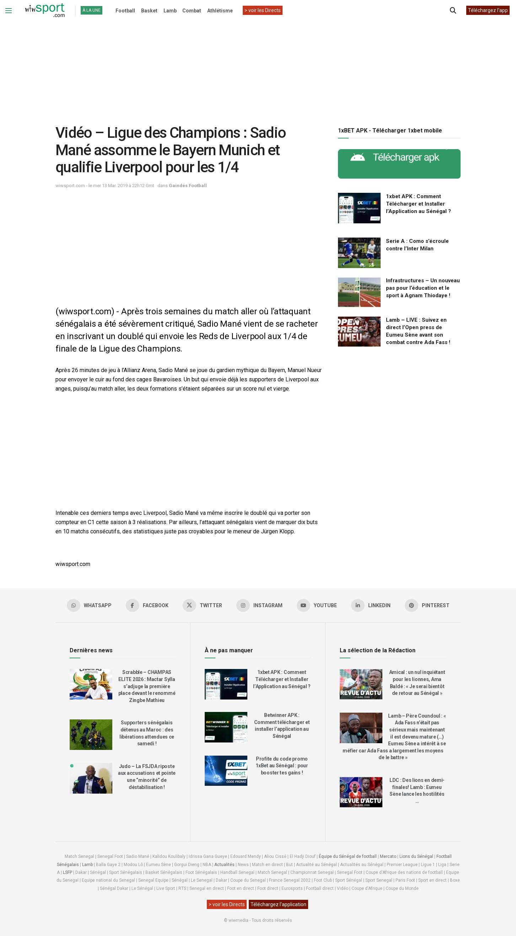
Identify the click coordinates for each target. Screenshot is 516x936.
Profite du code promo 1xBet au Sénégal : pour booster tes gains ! (282, 766)
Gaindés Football (188, 185)
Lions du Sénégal (416, 856)
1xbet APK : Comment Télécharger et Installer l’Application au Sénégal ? (418, 203)
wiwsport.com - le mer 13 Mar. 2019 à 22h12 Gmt (104, 185)
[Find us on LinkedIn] (371, 605)
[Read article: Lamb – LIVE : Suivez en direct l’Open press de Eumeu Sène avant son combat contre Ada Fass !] (359, 331)
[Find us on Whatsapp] (89, 605)
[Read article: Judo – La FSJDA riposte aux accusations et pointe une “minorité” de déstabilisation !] (91, 778)
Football (125, 10)
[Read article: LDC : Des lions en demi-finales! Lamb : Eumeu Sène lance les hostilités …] (361, 792)
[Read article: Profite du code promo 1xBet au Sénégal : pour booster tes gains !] (226, 771)
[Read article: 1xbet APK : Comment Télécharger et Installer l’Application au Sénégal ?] (359, 208)
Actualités (224, 864)
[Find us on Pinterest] (427, 605)
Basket (149, 10)
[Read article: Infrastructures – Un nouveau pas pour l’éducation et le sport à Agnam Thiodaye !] (359, 292)
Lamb (170, 10)
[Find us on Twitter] (202, 605)
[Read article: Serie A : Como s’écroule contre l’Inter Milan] (359, 253)
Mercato (388, 856)
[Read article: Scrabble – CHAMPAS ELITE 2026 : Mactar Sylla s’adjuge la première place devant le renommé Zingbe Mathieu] (91, 684)
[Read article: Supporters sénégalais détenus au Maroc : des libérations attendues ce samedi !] (91, 734)
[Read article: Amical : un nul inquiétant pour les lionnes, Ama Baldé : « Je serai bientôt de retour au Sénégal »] (361, 684)
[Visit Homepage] (45, 10)
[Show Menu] (8, 10)
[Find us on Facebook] (147, 605)
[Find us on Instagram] (259, 605)
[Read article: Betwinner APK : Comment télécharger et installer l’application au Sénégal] (226, 727)
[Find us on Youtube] (317, 605)
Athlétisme (220, 10)
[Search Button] (453, 11)
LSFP (67, 872)
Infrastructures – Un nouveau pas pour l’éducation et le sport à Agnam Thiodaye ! (423, 288)
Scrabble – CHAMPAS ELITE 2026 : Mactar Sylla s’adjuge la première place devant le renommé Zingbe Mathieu (147, 686)
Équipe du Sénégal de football (348, 856)
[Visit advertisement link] (399, 164)
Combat (191, 10)
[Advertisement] (258, 67)
